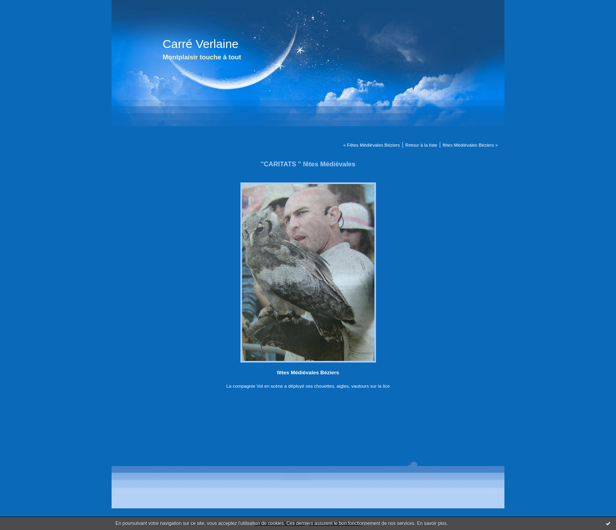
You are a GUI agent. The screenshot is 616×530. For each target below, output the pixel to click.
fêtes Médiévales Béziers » (470, 144)
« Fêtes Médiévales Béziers (371, 144)
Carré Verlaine (200, 43)
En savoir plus (431, 523)
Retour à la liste (421, 144)
